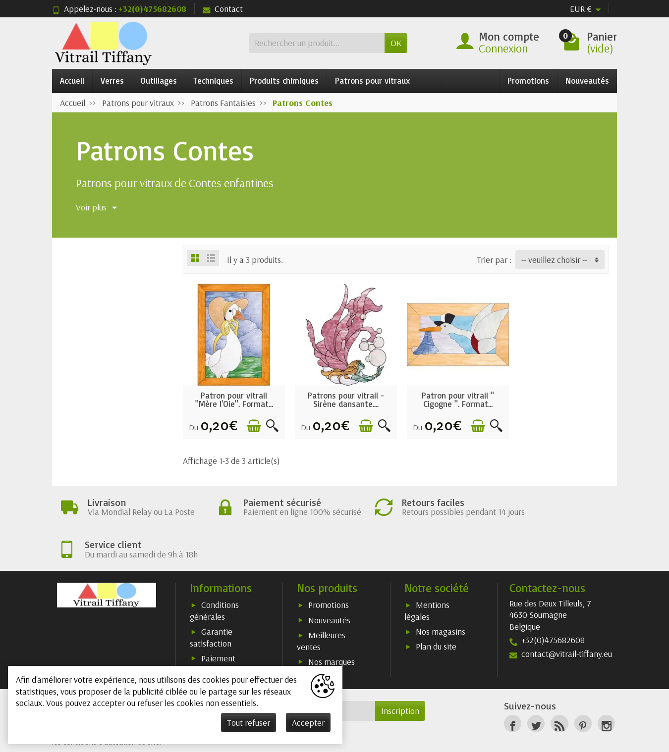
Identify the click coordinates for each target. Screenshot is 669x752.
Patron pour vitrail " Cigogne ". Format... (450, 396)
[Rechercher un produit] (317, 42)
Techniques (213, 80)
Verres (112, 80)
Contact (223, 8)
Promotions (528, 80)
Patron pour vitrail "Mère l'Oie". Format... (233, 396)
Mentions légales (426, 576)
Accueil (72, 80)
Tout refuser (248, 722)
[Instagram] (606, 689)
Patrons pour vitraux (372, 80)
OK (395, 43)
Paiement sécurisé (212, 629)
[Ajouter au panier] (251, 423)
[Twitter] (536, 689)
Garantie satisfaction (211, 603)
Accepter (308, 722)
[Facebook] (512, 689)
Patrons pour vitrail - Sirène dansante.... (341, 396)
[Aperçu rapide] (269, 423)
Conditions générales (214, 576)
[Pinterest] (583, 689)
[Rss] (559, 689)
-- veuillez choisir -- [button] (554, 259)
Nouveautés (587, 80)
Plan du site (436, 612)
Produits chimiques (284, 80)
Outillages (158, 80)
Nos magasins (440, 597)
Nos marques (331, 627)
